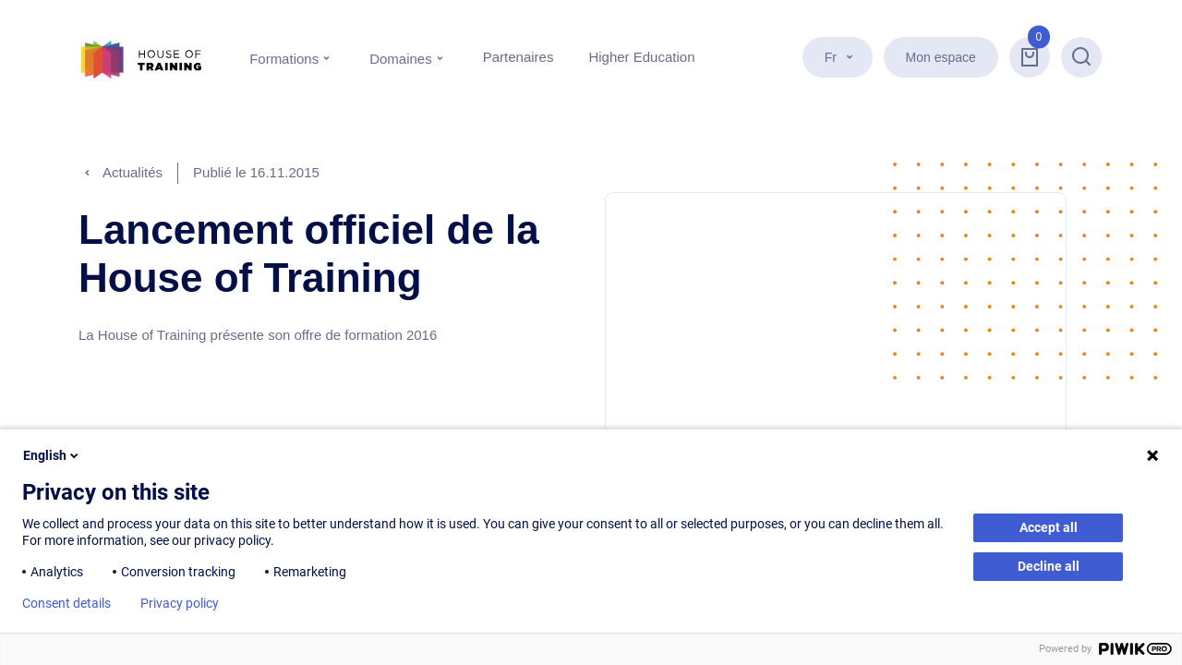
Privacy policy (179, 603)
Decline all (1048, 566)
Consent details (66, 603)
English (52, 455)
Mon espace (943, 57)
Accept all (1048, 527)
